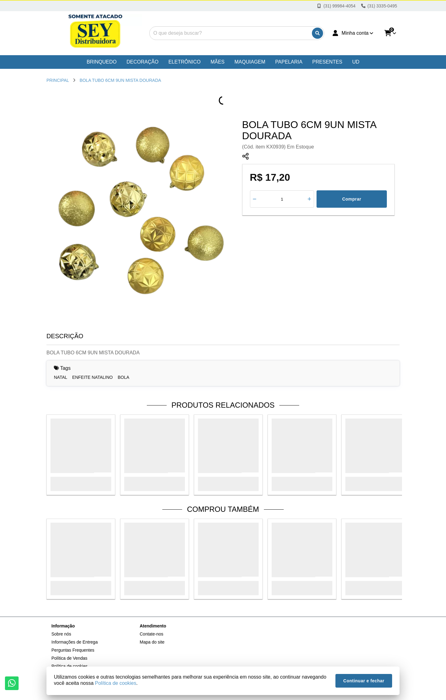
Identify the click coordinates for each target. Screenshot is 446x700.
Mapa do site (152, 642)
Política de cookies (115, 683)
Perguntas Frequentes (72, 650)
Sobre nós (61, 633)
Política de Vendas (69, 658)
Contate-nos (151, 633)
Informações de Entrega (74, 642)
